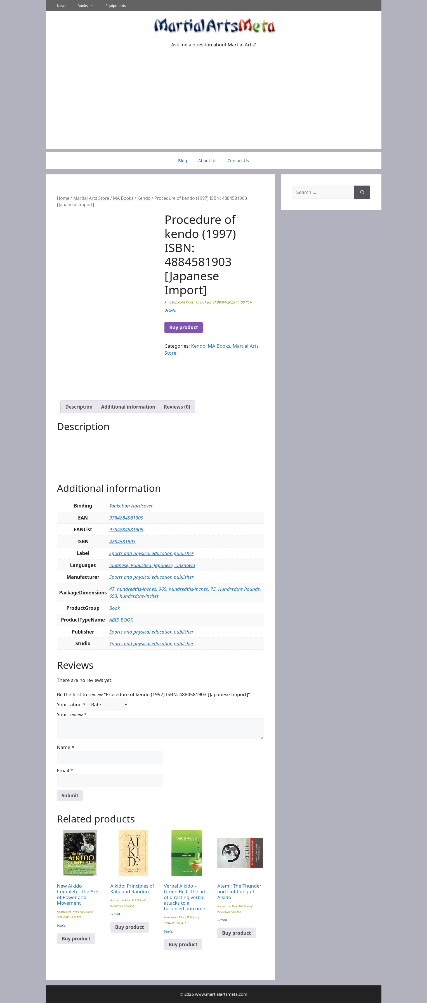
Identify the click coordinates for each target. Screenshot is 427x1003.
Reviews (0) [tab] (177, 407)
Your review (72, 714)
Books (88, 5)
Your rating (71, 704)
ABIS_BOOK (121, 619)
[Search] (362, 192)
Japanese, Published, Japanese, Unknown (152, 565)
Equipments (115, 5)
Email (65, 770)
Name (65, 747)
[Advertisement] (213, 110)
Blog (182, 160)
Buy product (183, 327)
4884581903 (122, 541)
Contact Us (238, 160)
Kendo (143, 198)
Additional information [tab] (128, 407)
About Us (207, 160)
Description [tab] (79, 407)
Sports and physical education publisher (151, 553)
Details (169, 310)
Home (63, 198)
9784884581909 (126, 517)
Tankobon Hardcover (131, 505)
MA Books (123, 198)
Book (114, 608)
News (61, 5)
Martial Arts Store (91, 198)
